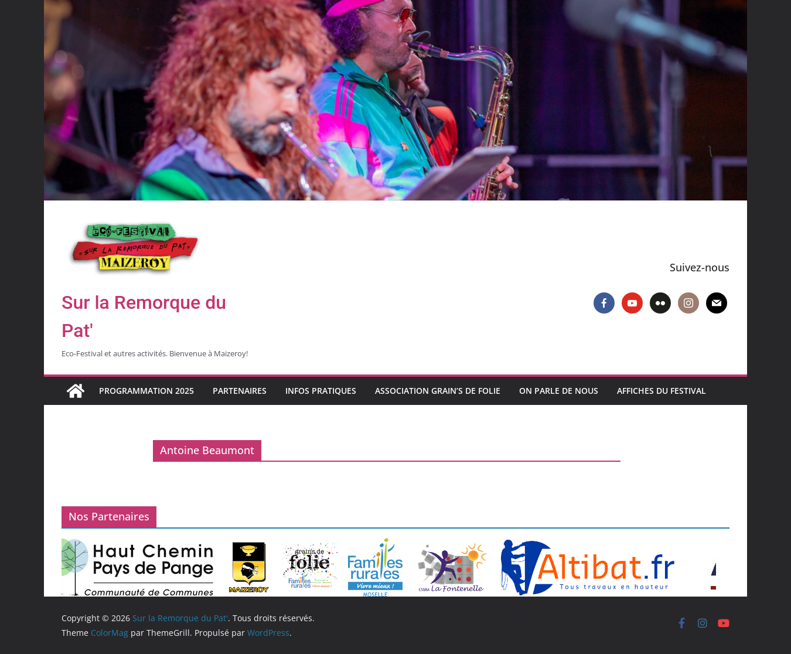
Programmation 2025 (146, 390)
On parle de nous (558, 390)
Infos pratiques (320, 390)
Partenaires (240, 390)
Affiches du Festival (661, 390)
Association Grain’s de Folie (437, 390)
